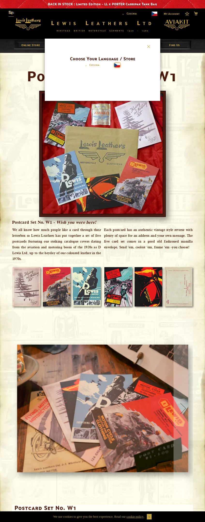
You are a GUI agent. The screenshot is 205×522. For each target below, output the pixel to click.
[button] (91, 65)
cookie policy (135, 516)
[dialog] (102, 261)
